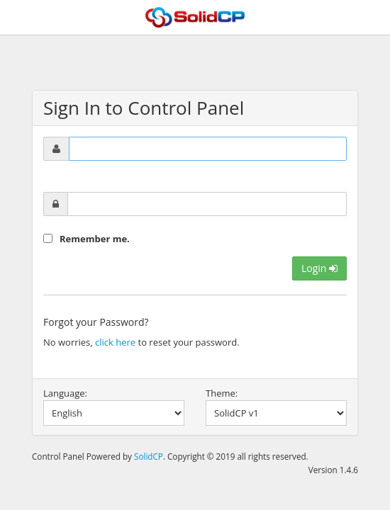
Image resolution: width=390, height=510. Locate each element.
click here (115, 342)
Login (319, 268)
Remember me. (95, 238)
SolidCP (148, 456)
